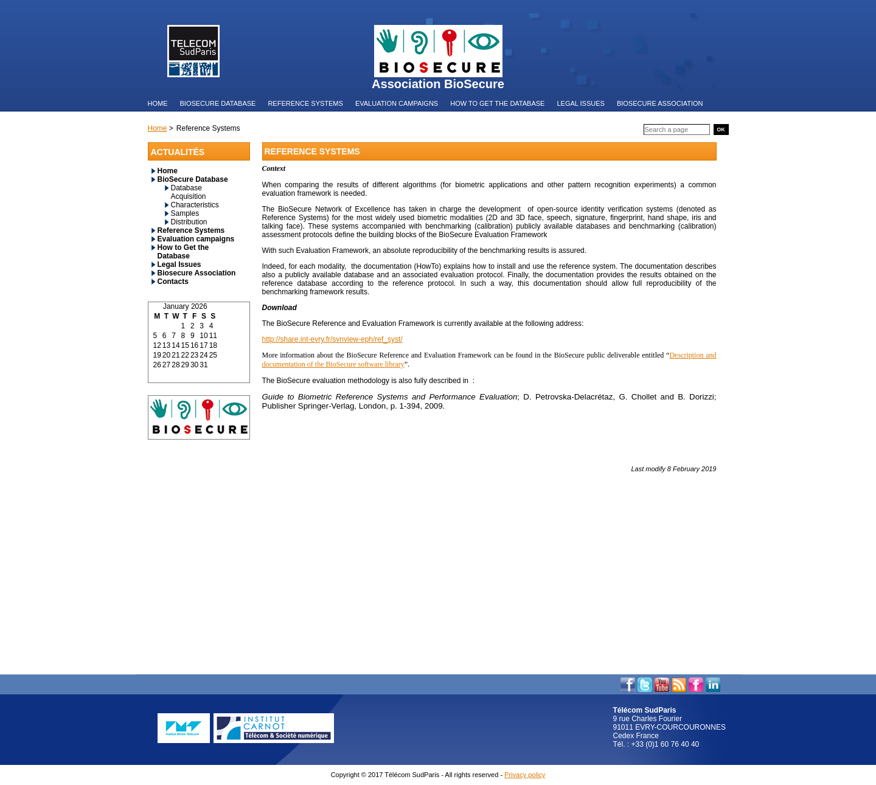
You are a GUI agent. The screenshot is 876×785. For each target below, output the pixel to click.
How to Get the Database (183, 251)
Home (168, 171)
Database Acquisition (188, 192)
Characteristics (195, 205)
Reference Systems (191, 230)
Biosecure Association (197, 273)
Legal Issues (179, 264)
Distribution (189, 222)
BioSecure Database (193, 179)
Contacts (173, 281)
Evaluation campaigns (196, 239)
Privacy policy (524, 774)
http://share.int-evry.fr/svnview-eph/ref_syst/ (332, 339)
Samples (185, 213)
